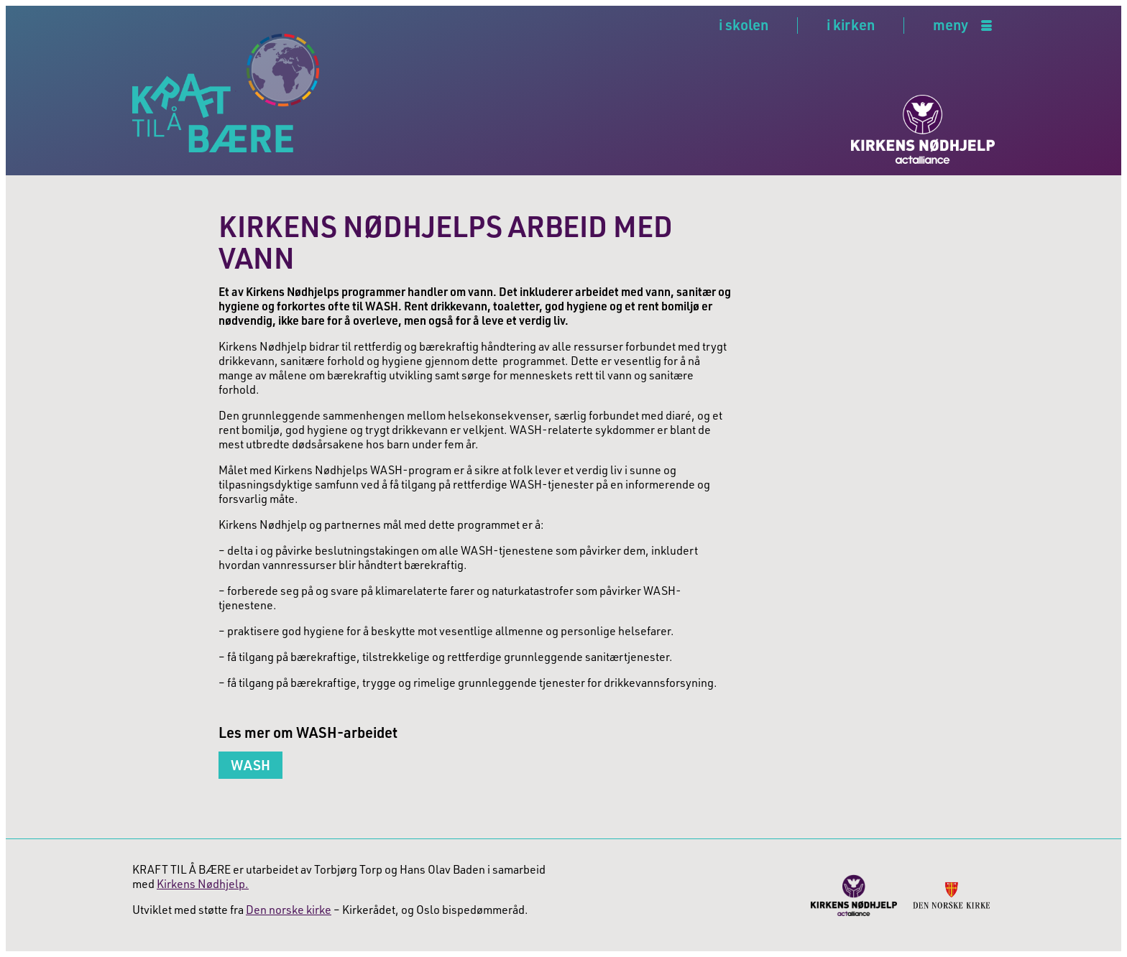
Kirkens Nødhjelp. (203, 883)
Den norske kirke (288, 909)
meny (950, 25)
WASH (250, 765)
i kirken (851, 24)
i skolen (743, 24)
